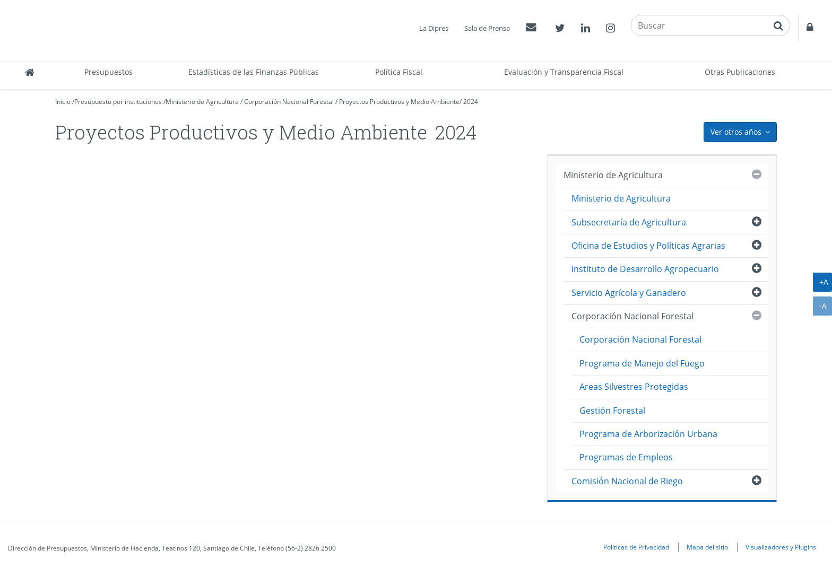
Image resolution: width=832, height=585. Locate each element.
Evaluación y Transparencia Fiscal (563, 72)
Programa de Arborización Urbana (648, 434)
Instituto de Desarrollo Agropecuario (645, 269)
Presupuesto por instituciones (118, 101)
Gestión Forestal (612, 410)
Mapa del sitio (707, 547)
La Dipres (433, 28)
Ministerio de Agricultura (202, 101)
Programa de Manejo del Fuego (642, 363)
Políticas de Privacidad (636, 547)
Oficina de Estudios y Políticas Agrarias (648, 245)
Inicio (63, 101)
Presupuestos (108, 72)
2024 (470, 101)
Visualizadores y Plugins (781, 547)
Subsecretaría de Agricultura (628, 222)
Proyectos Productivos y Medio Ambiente (399, 101)
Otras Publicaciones (740, 72)
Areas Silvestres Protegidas (633, 386)
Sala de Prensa (487, 28)
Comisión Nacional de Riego (627, 481)
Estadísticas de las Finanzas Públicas (253, 72)
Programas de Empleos (626, 457)
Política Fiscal (398, 72)
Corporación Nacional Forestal (289, 101)
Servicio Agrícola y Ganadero (628, 293)
